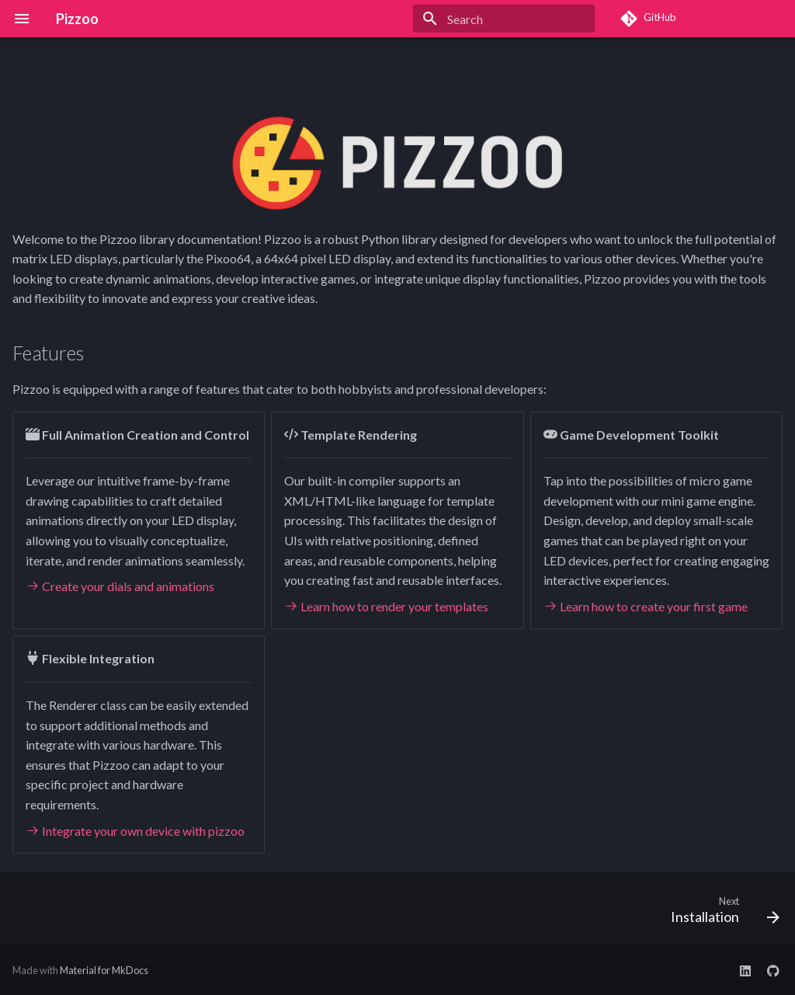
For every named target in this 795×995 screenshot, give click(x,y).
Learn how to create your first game (645, 606)
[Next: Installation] (720, 913)
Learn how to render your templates (386, 606)
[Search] (504, 19)
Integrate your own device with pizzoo (135, 830)
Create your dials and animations (120, 586)
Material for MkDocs (104, 970)
